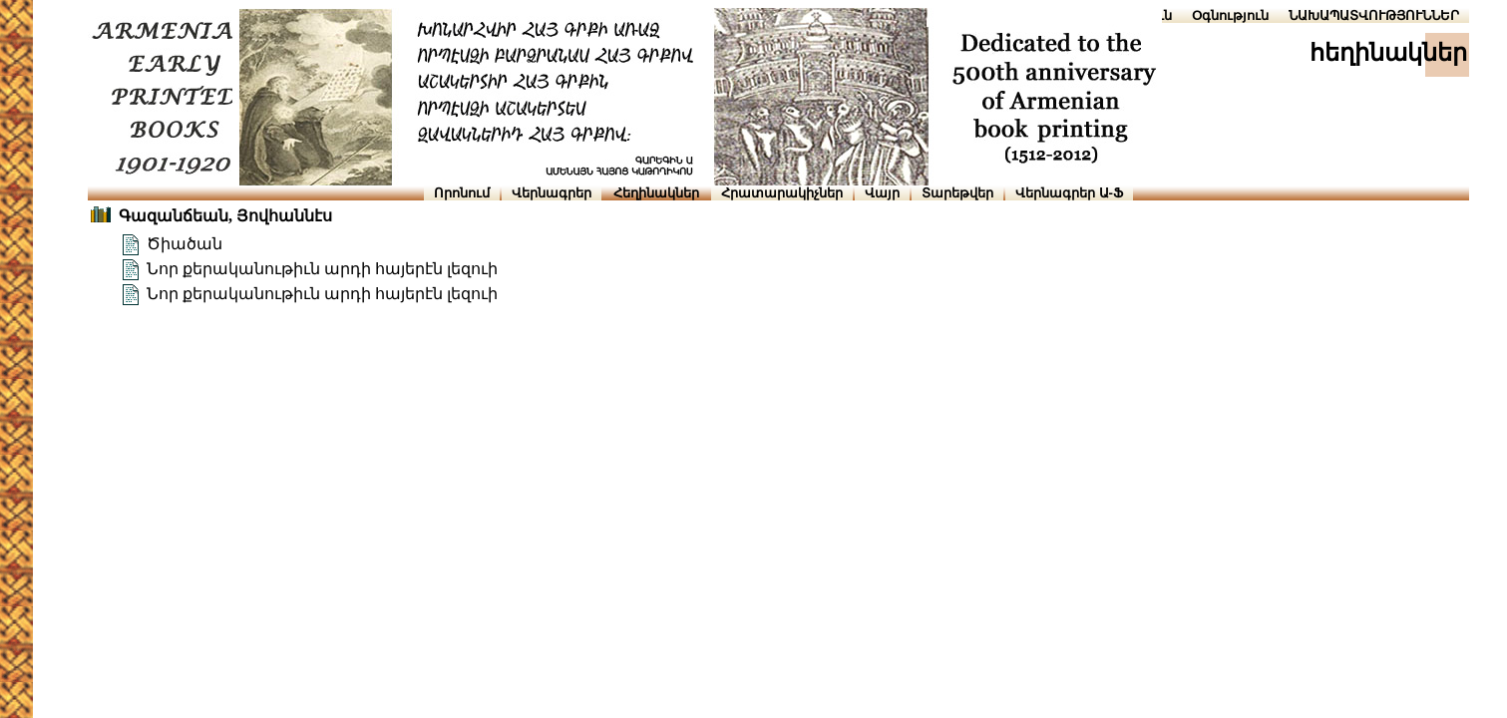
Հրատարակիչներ (782, 192)
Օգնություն (1230, 15)
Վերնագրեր (551, 192)
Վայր (882, 192)
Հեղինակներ (656, 192)
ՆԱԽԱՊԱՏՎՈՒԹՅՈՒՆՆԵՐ (1374, 15)
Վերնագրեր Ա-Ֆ (1069, 192)
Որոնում (462, 192)
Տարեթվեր (957, 192)
